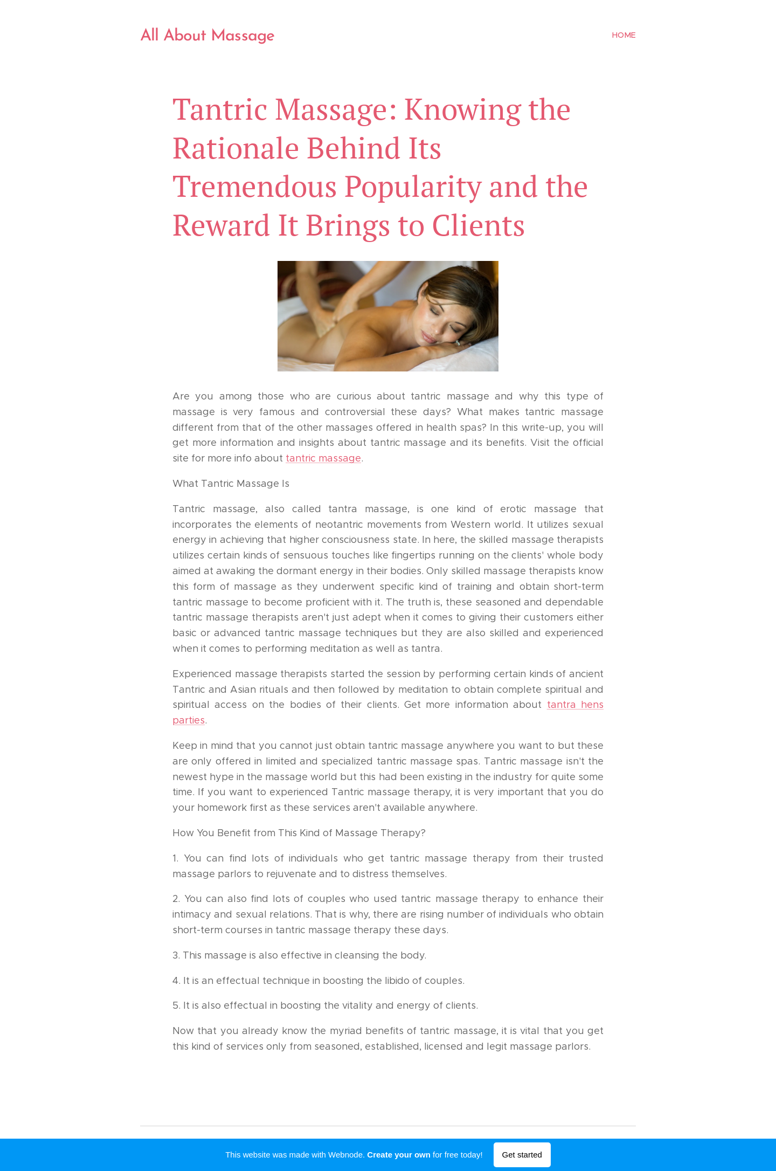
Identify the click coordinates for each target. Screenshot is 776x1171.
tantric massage (323, 458)
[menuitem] (623, 35)
